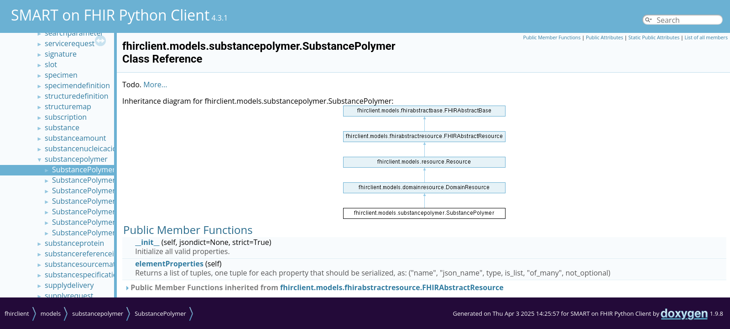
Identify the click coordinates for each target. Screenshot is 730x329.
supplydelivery (69, 285)
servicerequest (69, 43)
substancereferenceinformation (98, 254)
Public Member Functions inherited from (314, 287)
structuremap (68, 106)
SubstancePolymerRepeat (95, 201)
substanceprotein (74, 243)
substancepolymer (76, 159)
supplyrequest (69, 296)
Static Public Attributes (653, 37)
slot (51, 64)
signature (61, 54)
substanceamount (75, 138)
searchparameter (74, 33)
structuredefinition (77, 96)
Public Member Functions (552, 37)
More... (155, 85)
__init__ (147, 242)
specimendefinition (77, 85)
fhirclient (17, 313)
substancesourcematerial (87, 264)
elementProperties (169, 264)
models (51, 313)
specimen (61, 75)
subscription (66, 117)
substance (62, 127)
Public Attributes (604, 37)
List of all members (706, 37)
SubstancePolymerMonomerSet (106, 180)
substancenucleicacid (81, 148)
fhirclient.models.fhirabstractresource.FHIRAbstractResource (392, 287)
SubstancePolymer (83, 169)
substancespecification (83, 275)
